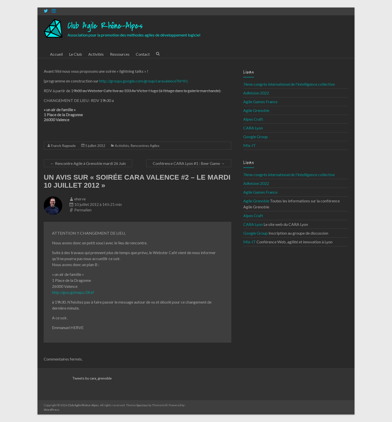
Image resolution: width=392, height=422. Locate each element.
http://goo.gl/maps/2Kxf (73, 292)
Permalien (83, 209)
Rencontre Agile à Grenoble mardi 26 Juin (88, 163)
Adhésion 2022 (256, 92)
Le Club (75, 54)
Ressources (120, 54)
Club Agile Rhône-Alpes (105, 26)
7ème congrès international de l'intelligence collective (289, 84)
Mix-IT (249, 145)
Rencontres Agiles (145, 145)
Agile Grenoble (256, 110)
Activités (96, 54)
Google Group (255, 136)
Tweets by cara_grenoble (92, 378)
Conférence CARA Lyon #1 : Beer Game (189, 163)
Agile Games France (260, 101)
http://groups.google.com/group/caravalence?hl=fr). (143, 80)
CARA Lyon (253, 127)
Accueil (56, 54)
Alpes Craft (253, 119)
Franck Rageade (63, 145)
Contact (143, 54)
